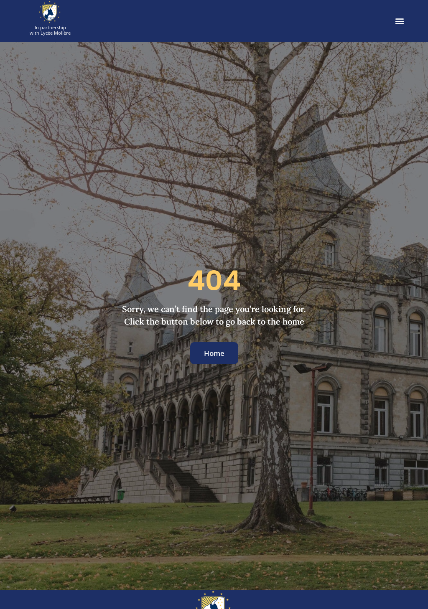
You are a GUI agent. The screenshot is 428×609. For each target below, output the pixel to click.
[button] (400, 21)
